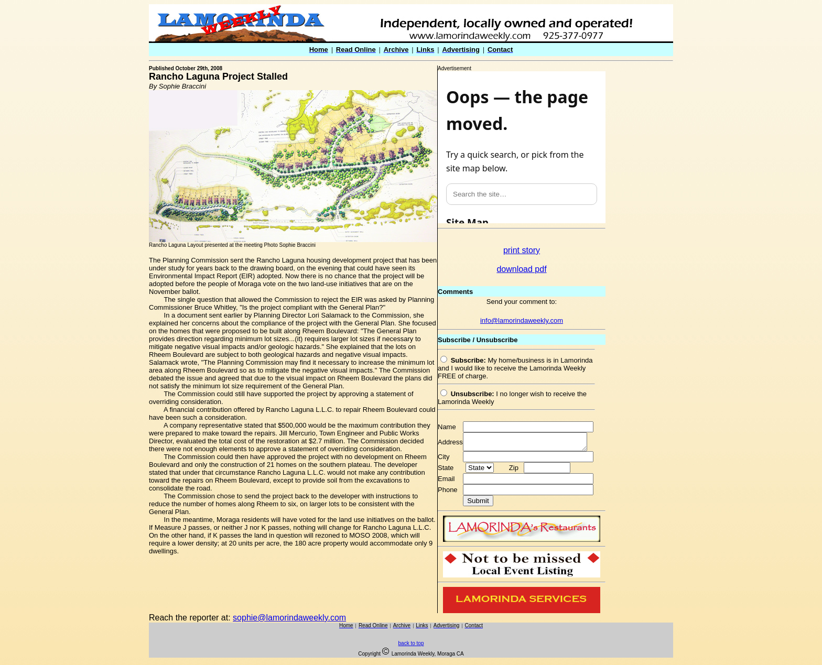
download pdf (521, 269)
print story (521, 250)
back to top (411, 646)
